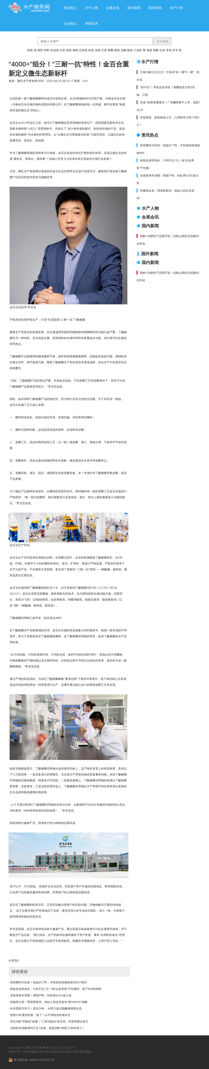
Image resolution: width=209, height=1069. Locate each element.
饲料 (47, 50)
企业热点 (70, 23)
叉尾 (104, 50)
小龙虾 (137, 50)
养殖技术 (91, 23)
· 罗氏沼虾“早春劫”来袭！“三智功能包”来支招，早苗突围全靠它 (48, 1021)
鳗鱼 (130, 50)
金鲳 (98, 50)
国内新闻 (133, 8)
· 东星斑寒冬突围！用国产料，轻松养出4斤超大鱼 (40, 995)
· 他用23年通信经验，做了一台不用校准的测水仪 (39, 1015)
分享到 (13, 960)
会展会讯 (112, 8)
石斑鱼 (83, 50)
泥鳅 (123, 50)
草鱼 (169, 50)
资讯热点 (70, 8)
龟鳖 (156, 50)
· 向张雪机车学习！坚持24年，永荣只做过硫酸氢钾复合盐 (45, 1008)
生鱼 (162, 50)
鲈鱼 (91, 50)
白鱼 (62, 50)
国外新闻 (155, 8)
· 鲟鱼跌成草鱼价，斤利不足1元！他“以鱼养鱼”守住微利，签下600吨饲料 (55, 989)
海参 (149, 50)
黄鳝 (117, 50)
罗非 (175, 50)
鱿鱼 (30, 50)
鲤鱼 (69, 50)
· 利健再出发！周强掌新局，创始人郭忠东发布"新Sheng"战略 (48, 1002)
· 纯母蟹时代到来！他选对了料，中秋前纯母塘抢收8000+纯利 (48, 982)
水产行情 (176, 8)
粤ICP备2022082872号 (60, 1047)
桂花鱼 (54, 50)
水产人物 (91, 8)
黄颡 (110, 50)
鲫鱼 (75, 50)
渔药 (40, 50)
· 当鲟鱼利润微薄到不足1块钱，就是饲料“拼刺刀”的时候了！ (47, 1028)
